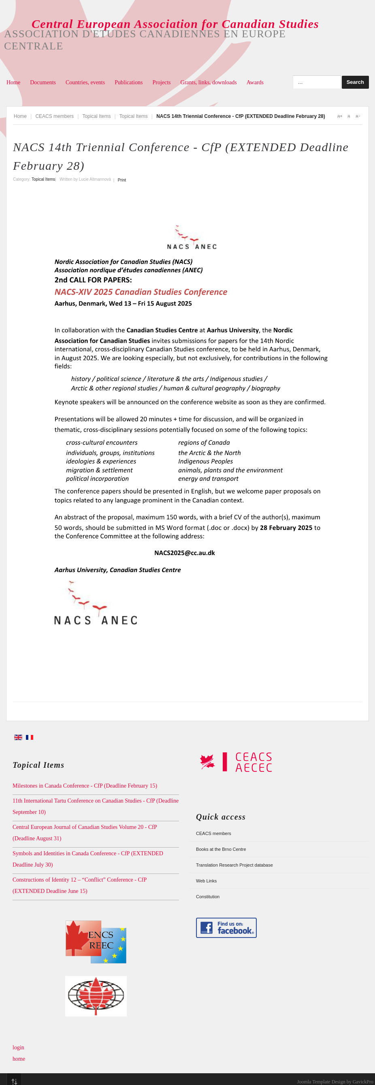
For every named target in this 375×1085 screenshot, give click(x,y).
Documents (43, 82)
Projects (161, 82)
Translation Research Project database (234, 865)
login (18, 1047)
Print (122, 180)
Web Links (206, 880)
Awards (255, 82)
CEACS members (54, 116)
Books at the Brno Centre (221, 849)
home (19, 1059)
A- (357, 116)
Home (13, 82)
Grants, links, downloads (209, 82)
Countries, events (85, 82)
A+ (339, 116)
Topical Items (96, 116)
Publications (129, 82)
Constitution (207, 896)
